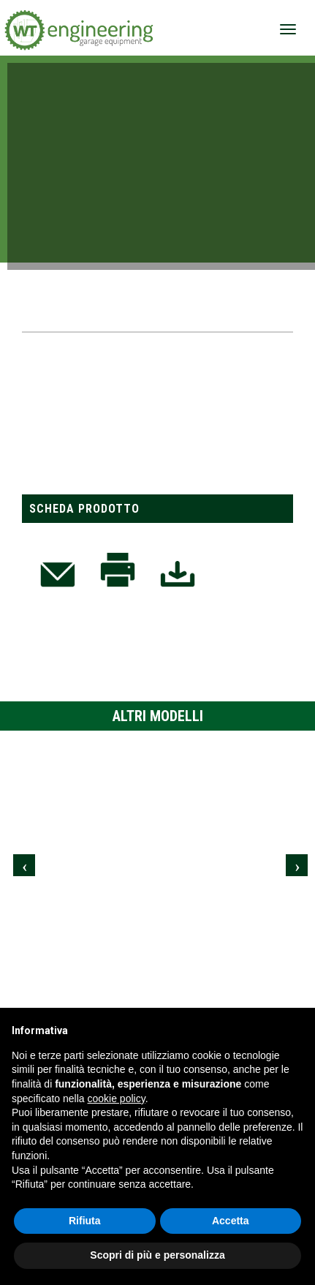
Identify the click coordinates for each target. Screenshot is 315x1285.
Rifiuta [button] (85, 1220)
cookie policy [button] (116, 1098)
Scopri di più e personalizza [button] (157, 1255)
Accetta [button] (230, 1220)
